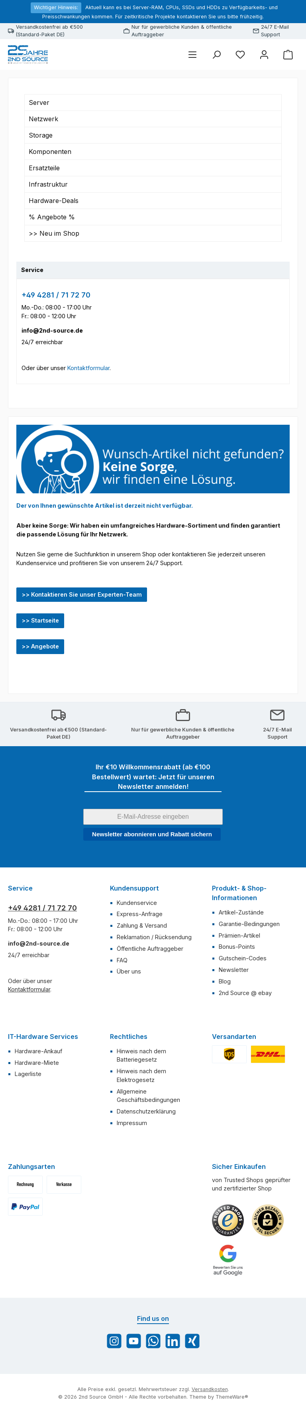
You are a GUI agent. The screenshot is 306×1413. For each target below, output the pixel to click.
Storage (41, 135)
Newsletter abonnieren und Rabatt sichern (152, 834)
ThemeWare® (232, 1397)
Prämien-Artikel (239, 935)
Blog (225, 981)
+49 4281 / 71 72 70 (56, 295)
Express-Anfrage (140, 913)
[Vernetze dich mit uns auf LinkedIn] (173, 1341)
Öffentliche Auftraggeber (150, 948)
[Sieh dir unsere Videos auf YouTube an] (134, 1341)
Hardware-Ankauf (38, 1051)
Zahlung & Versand (142, 925)
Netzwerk (43, 119)
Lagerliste (28, 1073)
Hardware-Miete (37, 1062)
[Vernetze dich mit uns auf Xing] (192, 1341)
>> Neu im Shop (54, 233)
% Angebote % (52, 217)
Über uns (129, 971)
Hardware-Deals (53, 201)
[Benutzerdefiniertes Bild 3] (228, 1260)
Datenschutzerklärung (146, 1111)
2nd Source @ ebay (245, 992)
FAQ (122, 960)
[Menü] (192, 54)
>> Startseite (40, 620)
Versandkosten (210, 1389)
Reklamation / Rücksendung (154, 937)
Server (39, 102)
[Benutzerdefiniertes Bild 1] (228, 1220)
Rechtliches (128, 1037)
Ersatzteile (44, 168)
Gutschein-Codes (243, 958)
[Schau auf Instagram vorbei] (114, 1341)
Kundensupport (134, 888)
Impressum (132, 1122)
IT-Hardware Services (43, 1037)
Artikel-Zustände (241, 912)
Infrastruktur (48, 184)
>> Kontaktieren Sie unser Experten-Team (82, 594)
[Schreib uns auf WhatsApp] (153, 1341)
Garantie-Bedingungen (249, 923)
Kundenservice (137, 902)
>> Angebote (40, 646)
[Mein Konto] (264, 54)
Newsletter (234, 969)
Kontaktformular (88, 368)
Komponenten (50, 152)
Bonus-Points (237, 946)
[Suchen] (216, 54)
